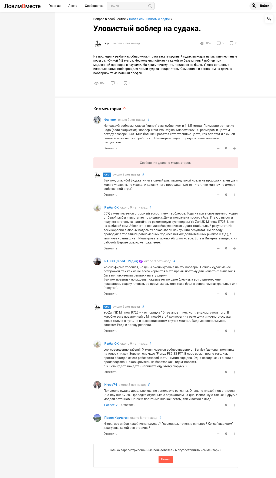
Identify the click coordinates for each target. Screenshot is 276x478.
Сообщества (94, 6)
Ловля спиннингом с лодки (149, 19)
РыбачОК (111, 207)
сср (107, 174)
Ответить (110, 148)
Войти (165, 459)
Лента (73, 6)
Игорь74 (110, 385)
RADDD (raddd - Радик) (121, 261)
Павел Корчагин (116, 418)
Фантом (110, 120)
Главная (55, 6)
